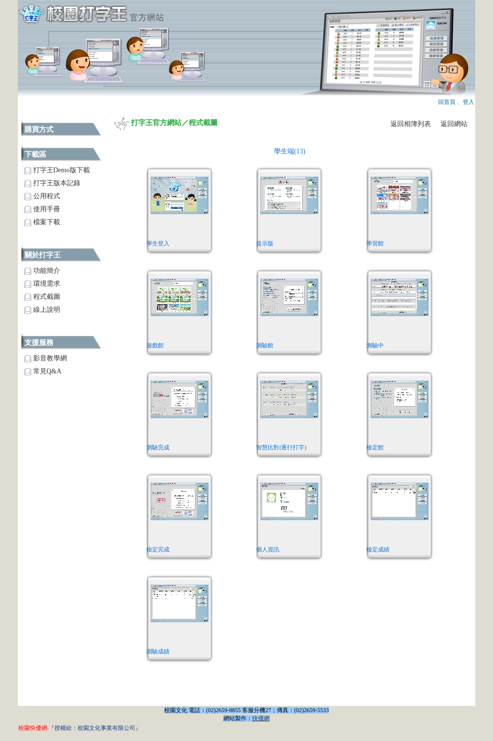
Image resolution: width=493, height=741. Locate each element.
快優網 (261, 718)
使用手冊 (42, 209)
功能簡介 (42, 270)
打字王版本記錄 (52, 183)
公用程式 (42, 196)
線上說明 (42, 309)
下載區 (35, 154)
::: (20, 112)
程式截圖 (42, 296)
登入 (468, 102)
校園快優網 (32, 728)
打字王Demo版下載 (57, 170)
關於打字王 (43, 255)
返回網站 (454, 124)
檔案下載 (42, 222)
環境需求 (42, 283)
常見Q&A (43, 371)
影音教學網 (45, 358)
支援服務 (39, 342)
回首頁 (446, 102)
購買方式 (39, 129)
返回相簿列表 (410, 124)
